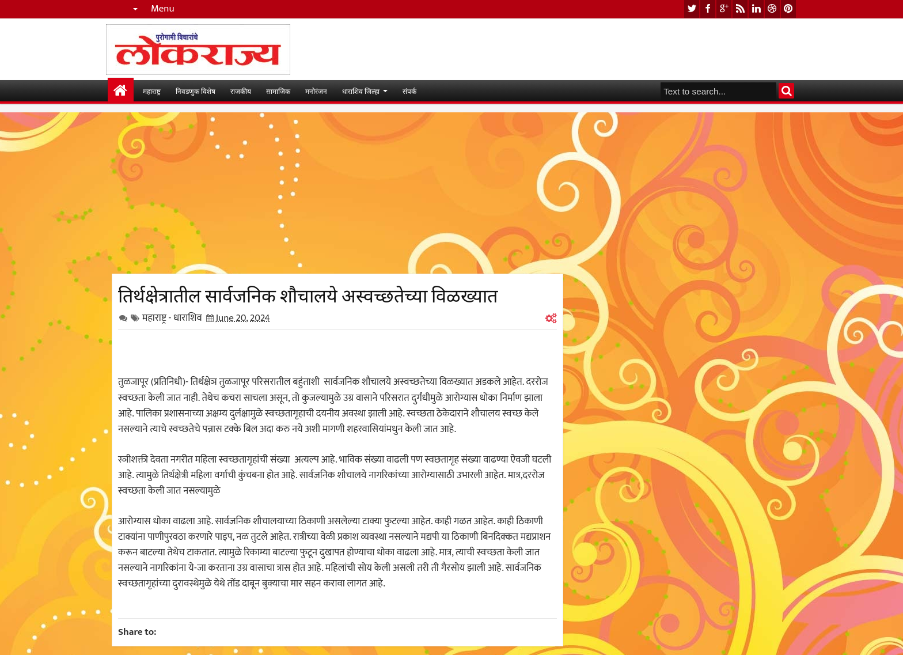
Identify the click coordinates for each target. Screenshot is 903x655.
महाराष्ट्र (152, 91)
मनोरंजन (316, 91)
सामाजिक (278, 91)
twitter (691, 9)
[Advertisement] (337, 193)
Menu (162, 9)
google (723, 9)
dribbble (772, 9)
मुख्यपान (121, 91)
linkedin (756, 9)
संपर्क (409, 91)
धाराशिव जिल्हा (361, 91)
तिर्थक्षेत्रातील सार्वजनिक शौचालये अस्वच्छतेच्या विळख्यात (308, 294)
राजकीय (240, 91)
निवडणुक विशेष (195, 91)
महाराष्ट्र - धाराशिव (172, 318)
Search (786, 91)
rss (740, 9)
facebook (707, 9)
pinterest (788, 9)
